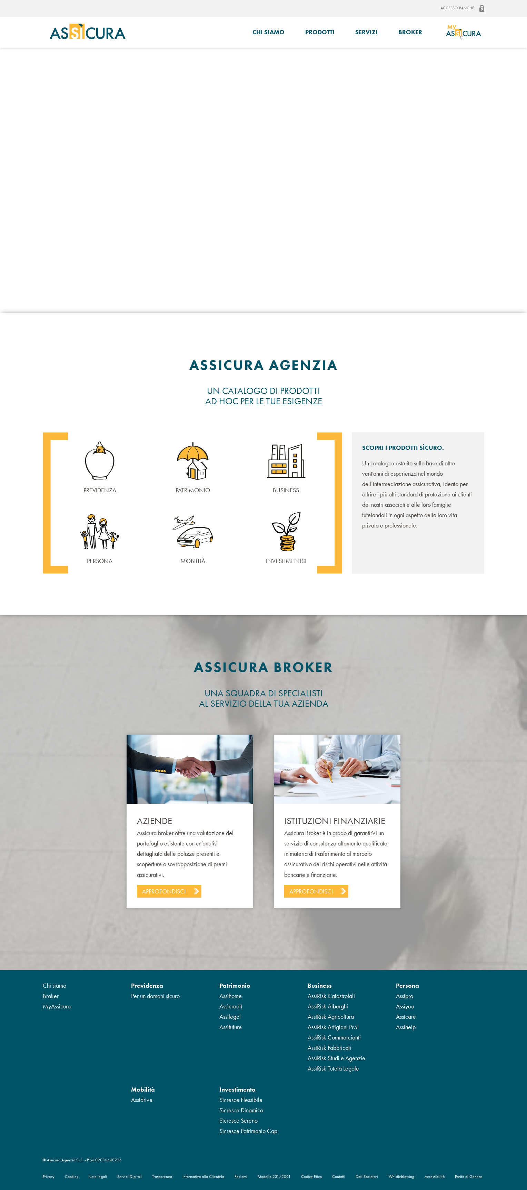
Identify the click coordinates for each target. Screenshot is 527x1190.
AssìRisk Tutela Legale (333, 1068)
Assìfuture (230, 1027)
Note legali (97, 1176)
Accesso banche (462, 8)
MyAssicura (57, 1006)
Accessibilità (435, 1176)
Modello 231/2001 (274, 1176)
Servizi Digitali (129, 1176)
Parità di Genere (468, 1176)
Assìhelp (406, 1027)
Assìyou (405, 1006)
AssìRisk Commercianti (334, 1037)
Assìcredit (230, 1006)
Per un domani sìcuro (155, 996)
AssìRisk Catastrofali (331, 996)
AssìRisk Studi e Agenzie (336, 1058)
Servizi (366, 32)
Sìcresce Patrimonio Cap (248, 1131)
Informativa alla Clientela (203, 1176)
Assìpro (404, 996)
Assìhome (230, 996)
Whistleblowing (401, 1176)
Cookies (71, 1176)
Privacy (48, 1176)
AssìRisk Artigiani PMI (333, 1027)
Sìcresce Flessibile (240, 1100)
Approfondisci (164, 891)
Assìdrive (141, 1100)
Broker (410, 32)
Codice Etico (311, 1176)
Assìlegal (230, 1016)
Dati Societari (367, 1176)
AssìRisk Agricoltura (331, 1016)
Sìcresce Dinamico (241, 1110)
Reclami (241, 1176)
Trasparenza (162, 1176)
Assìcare (406, 1016)
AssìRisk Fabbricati (329, 1048)
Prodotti (320, 32)
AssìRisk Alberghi (328, 1006)
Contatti (338, 1176)
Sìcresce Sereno (238, 1120)
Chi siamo (268, 32)
